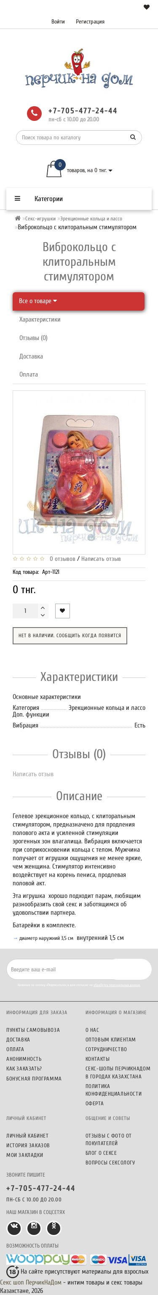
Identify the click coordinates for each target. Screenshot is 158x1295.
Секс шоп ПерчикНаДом (31, 1282)
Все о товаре (38, 301)
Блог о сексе (101, 1153)
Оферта (95, 1103)
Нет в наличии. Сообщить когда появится (70, 635)
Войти (58, 21)
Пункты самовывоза (33, 1030)
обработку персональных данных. (117, 985)
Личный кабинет (27, 1136)
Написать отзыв (101, 558)
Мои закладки (24, 1155)
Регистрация (90, 21)
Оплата (28, 374)
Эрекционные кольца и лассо (91, 218)
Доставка (31, 356)
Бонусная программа (34, 1078)
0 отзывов (60, 558)
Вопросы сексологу (110, 1162)
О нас (92, 1030)
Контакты (98, 1059)
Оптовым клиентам (111, 1039)
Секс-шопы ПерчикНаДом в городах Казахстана (118, 1072)
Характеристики (40, 319)
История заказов (28, 1145)
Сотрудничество (106, 1049)
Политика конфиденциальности (114, 1090)
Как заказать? (24, 1068)
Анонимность (24, 1059)
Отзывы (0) (33, 338)
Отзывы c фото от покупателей (109, 1139)
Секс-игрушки (40, 218)
